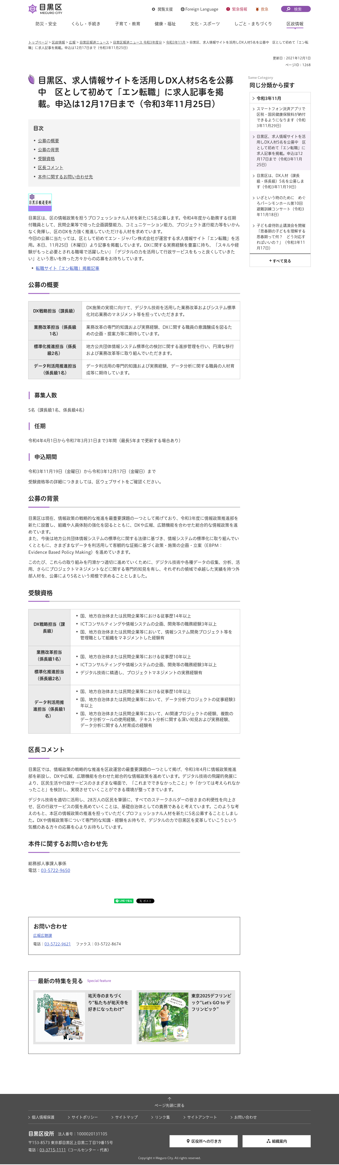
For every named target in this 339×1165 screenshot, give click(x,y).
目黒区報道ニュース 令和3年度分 (137, 42)
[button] (162, 9)
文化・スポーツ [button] (205, 24)
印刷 (267, 58)
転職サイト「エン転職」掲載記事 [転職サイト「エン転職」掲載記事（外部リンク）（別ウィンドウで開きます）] (67, 269)
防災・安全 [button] (46, 24)
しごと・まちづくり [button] (253, 24)
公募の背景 (48, 150)
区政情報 (58, 42)
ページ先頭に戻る (169, 1106)
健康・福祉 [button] (165, 24)
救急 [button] (264, 9)
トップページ (38, 42)
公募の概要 (48, 141)
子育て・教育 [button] (127, 24)
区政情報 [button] (295, 24)
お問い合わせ (245, 1118)
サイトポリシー (85, 1118)
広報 (72, 42)
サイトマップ (126, 1118)
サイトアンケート (202, 1118)
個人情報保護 (43, 1118)
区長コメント (50, 168)
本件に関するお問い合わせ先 (65, 177)
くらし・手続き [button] (86, 24)
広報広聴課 (42, 936)
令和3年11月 (176, 42)
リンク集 (162, 1118)
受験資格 (46, 159)
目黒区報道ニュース (94, 42)
